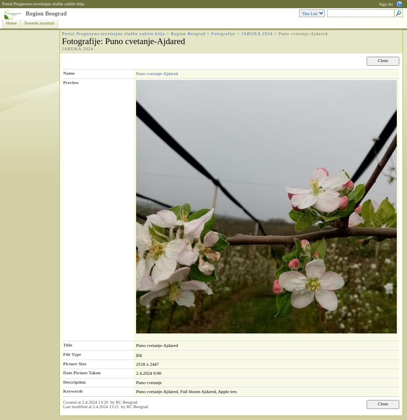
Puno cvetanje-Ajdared (157, 73)
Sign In (385, 4)
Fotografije (223, 33)
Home (11, 23)
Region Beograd (46, 13)
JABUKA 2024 (257, 33)
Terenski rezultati (39, 23)
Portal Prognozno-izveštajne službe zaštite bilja (43, 4)
